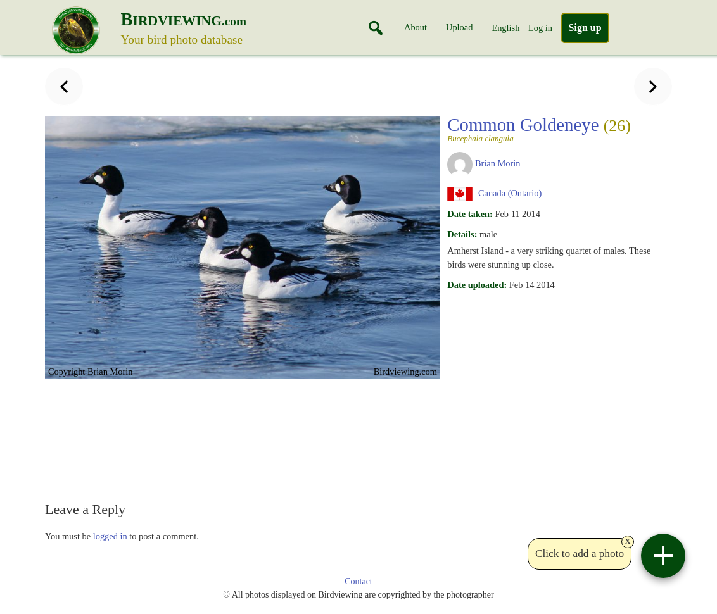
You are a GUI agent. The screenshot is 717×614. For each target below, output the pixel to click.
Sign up (585, 27)
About (415, 27)
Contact (358, 581)
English (505, 28)
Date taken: (470, 214)
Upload (459, 27)
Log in (540, 28)
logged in (110, 536)
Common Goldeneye (555, 128)
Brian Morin (498, 163)
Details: (462, 234)
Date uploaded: (477, 285)
